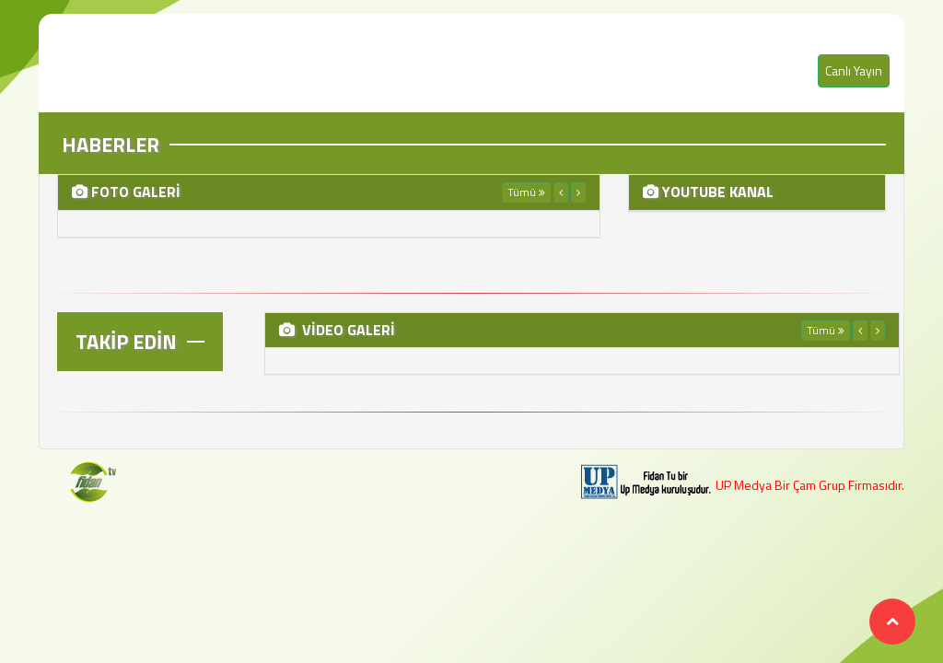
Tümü (526, 192)
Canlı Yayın (853, 70)
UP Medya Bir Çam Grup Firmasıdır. (810, 484)
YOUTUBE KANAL (716, 191)
